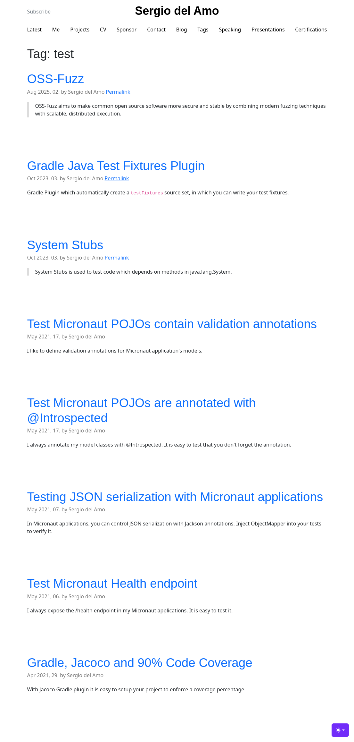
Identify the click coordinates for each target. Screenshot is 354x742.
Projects (79, 29)
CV (103, 29)
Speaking (230, 29)
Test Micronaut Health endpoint (112, 583)
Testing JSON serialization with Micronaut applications (175, 497)
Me (56, 29)
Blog (181, 29)
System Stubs (65, 245)
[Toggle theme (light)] (340, 730)
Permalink (118, 91)
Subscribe (39, 11)
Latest (34, 29)
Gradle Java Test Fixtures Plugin (116, 166)
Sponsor (126, 29)
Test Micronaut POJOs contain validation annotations (172, 324)
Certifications (311, 29)
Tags (203, 29)
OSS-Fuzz (55, 79)
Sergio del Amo (177, 10)
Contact (156, 29)
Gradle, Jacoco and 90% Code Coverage (139, 663)
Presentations (267, 29)
